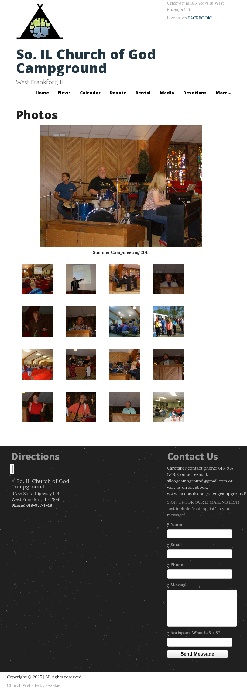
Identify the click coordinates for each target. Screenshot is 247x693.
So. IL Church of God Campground (86, 61)
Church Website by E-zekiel (34, 685)
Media (167, 93)
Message (177, 585)
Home (42, 93)
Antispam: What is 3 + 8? (193, 633)
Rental (143, 93)
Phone (175, 565)
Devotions (195, 93)
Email (174, 545)
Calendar (90, 93)
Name (174, 524)
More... (223, 93)
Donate (118, 93)
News (64, 93)
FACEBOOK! (200, 18)
